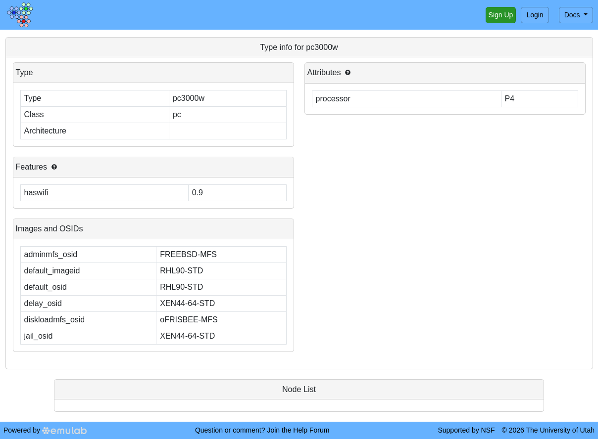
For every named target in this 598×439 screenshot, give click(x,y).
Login (534, 15)
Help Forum (311, 430)
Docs (573, 15)
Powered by (45, 430)
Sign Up (501, 15)
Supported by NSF (466, 430)
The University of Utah (560, 430)
